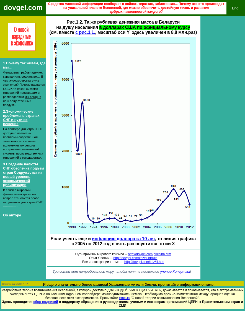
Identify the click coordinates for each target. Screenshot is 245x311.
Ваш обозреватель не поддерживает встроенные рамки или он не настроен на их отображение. (223, 131)
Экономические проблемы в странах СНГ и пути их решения (21, 117)
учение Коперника (175, 271)
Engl (235, 8)
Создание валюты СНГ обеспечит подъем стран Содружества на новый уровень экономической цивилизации (23, 174)
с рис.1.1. (85, 32)
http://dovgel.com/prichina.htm (149, 254)
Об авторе (12, 215)
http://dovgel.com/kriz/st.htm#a (136, 258)
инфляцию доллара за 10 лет (123, 238)
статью (124, 298)
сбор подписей (45, 302)
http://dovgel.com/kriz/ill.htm (144, 262)
